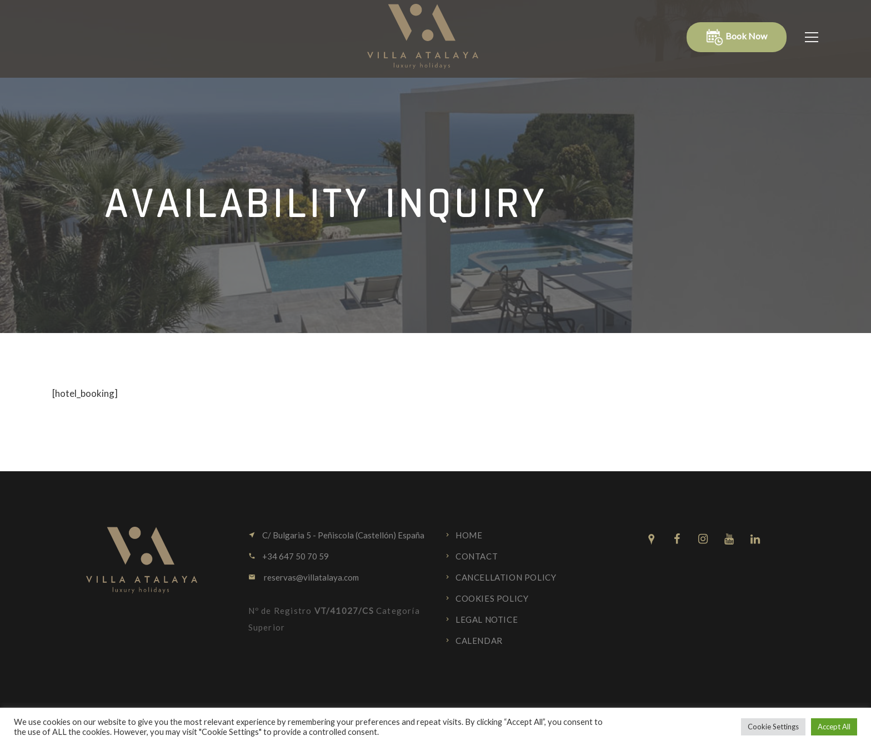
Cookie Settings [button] (773, 726)
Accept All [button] (834, 726)
